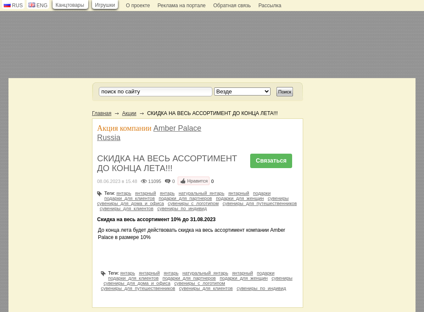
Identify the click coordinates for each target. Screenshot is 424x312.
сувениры (278, 198)
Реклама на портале (182, 5)
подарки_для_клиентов (129, 198)
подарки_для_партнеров (185, 198)
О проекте (138, 5)
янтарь (124, 193)
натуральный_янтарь (201, 193)
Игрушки (105, 5)
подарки (262, 193)
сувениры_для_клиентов (126, 208)
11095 (155, 181)
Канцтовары (70, 5)
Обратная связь (232, 5)
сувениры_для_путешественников (260, 203)
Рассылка (269, 5)
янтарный (145, 193)
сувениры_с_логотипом (193, 203)
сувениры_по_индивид (182, 208)
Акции (129, 113)
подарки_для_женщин (240, 198)
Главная (102, 113)
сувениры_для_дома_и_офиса (130, 203)
